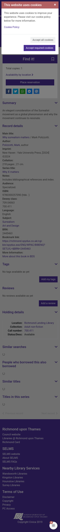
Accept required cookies (39, 47)
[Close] (55, 4)
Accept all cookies (42, 39)
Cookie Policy (11, 27)
